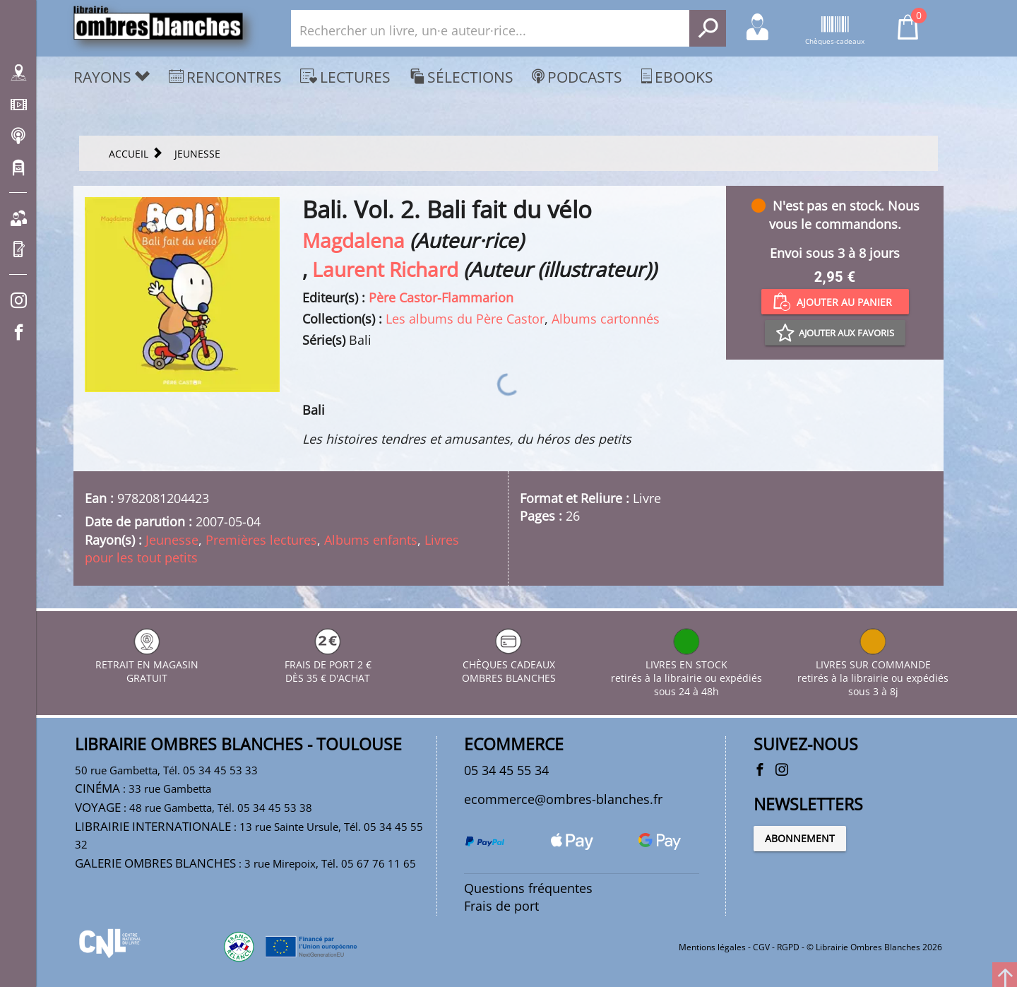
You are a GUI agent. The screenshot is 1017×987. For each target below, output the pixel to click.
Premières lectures (261, 539)
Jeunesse (171, 539)
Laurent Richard (385, 269)
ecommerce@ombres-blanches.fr (563, 799)
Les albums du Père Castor (465, 318)
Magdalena (353, 240)
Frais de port (501, 905)
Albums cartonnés (606, 318)
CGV (761, 947)
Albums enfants (370, 539)
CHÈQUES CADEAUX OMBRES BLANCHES (509, 664)
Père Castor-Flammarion (441, 297)
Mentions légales (712, 947)
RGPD (788, 947)
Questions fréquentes (528, 888)
